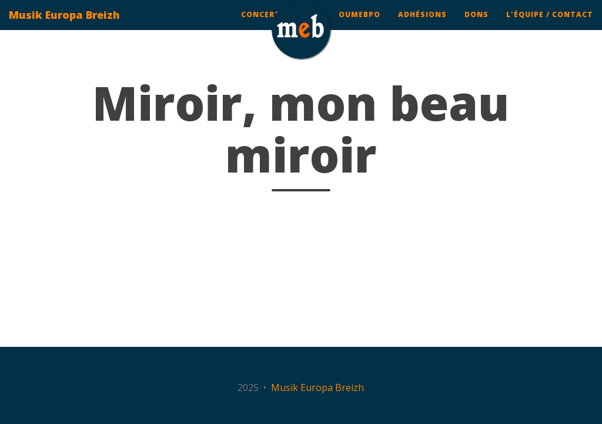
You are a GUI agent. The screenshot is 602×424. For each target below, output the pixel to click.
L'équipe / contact (549, 26)
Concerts (263, 26)
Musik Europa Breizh (64, 26)
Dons (476, 26)
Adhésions (422, 26)
